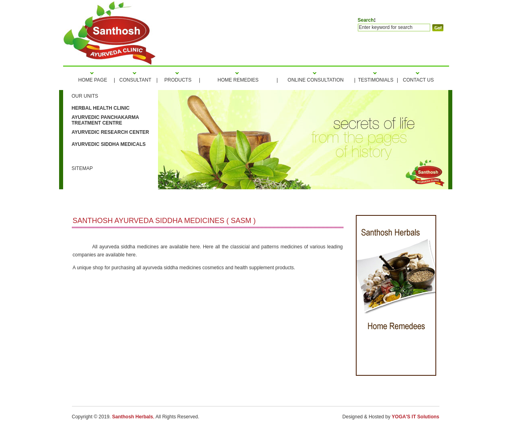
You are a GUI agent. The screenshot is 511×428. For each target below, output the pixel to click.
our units (85, 96)
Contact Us (418, 80)
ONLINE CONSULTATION (315, 80)
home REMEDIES (238, 80)
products (177, 80)
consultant (135, 80)
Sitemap (82, 168)
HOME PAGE (92, 80)
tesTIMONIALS (375, 80)
